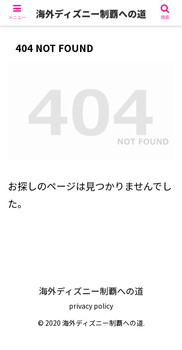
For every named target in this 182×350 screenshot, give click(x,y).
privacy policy (91, 306)
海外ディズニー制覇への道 (91, 13)
